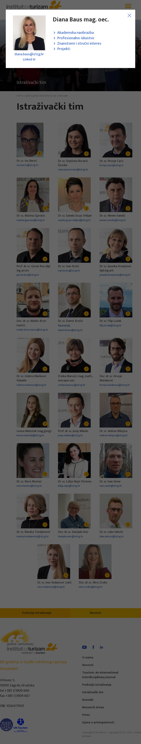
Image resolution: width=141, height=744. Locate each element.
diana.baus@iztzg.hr (29, 54)
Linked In (29, 59)
